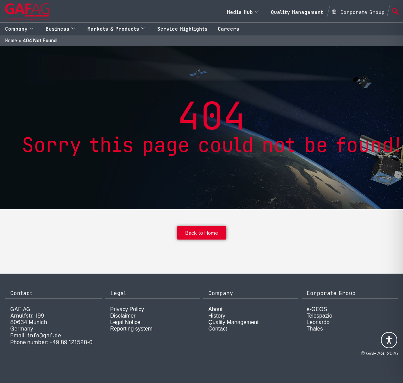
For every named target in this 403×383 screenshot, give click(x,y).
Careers (228, 29)
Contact (217, 329)
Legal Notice (125, 322)
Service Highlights (182, 29)
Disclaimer (123, 316)
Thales (315, 329)
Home (11, 40)
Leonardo (318, 322)
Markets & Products (116, 29)
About (215, 309)
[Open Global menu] (358, 11)
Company (19, 29)
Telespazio (320, 316)
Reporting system (131, 329)
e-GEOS (317, 309)
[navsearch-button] (395, 12)
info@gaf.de (44, 335)
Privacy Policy (127, 309)
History (216, 316)
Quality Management (297, 12)
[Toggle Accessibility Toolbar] (389, 340)
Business (60, 29)
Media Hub (243, 12)
